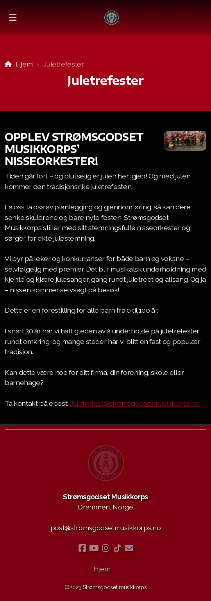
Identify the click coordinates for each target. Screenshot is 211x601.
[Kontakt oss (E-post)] (129, 548)
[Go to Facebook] (82, 548)
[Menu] (12, 17)
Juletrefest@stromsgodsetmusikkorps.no (135, 403)
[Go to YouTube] (94, 548)
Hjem (24, 64)
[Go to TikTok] (117, 548)
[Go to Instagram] (105, 548)
